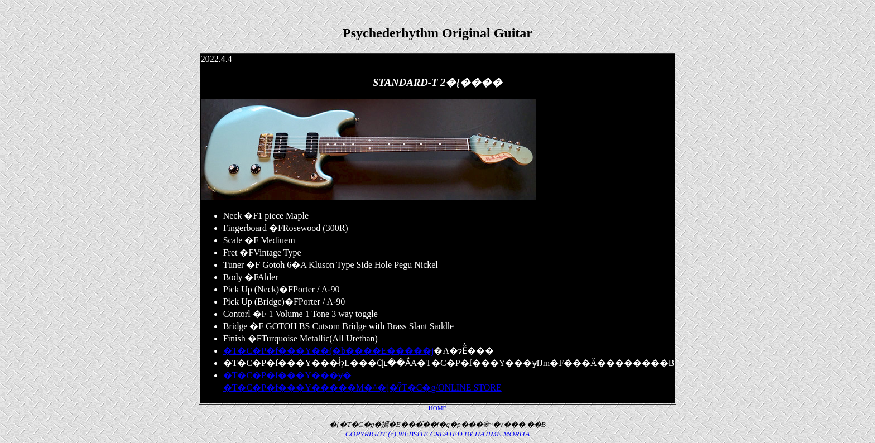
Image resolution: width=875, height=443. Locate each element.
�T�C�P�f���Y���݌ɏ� (287, 375)
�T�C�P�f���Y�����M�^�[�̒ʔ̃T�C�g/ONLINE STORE (362, 387)
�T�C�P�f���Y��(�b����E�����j (328, 350)
